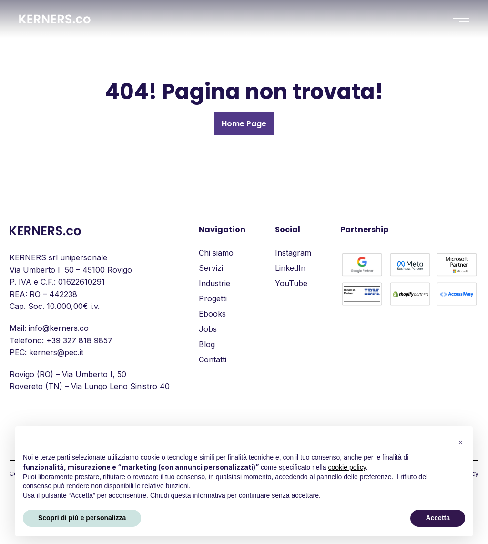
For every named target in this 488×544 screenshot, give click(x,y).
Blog (207, 344)
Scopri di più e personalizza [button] (82, 518)
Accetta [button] (438, 518)
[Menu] (461, 20)
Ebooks (212, 313)
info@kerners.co (59, 328)
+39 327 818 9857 (79, 340)
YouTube (291, 283)
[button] (460, 441)
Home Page (244, 123)
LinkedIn (290, 268)
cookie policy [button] (347, 467)
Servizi (211, 268)
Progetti (213, 298)
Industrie (214, 283)
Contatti (212, 359)
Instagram (293, 252)
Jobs (208, 329)
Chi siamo (216, 252)
